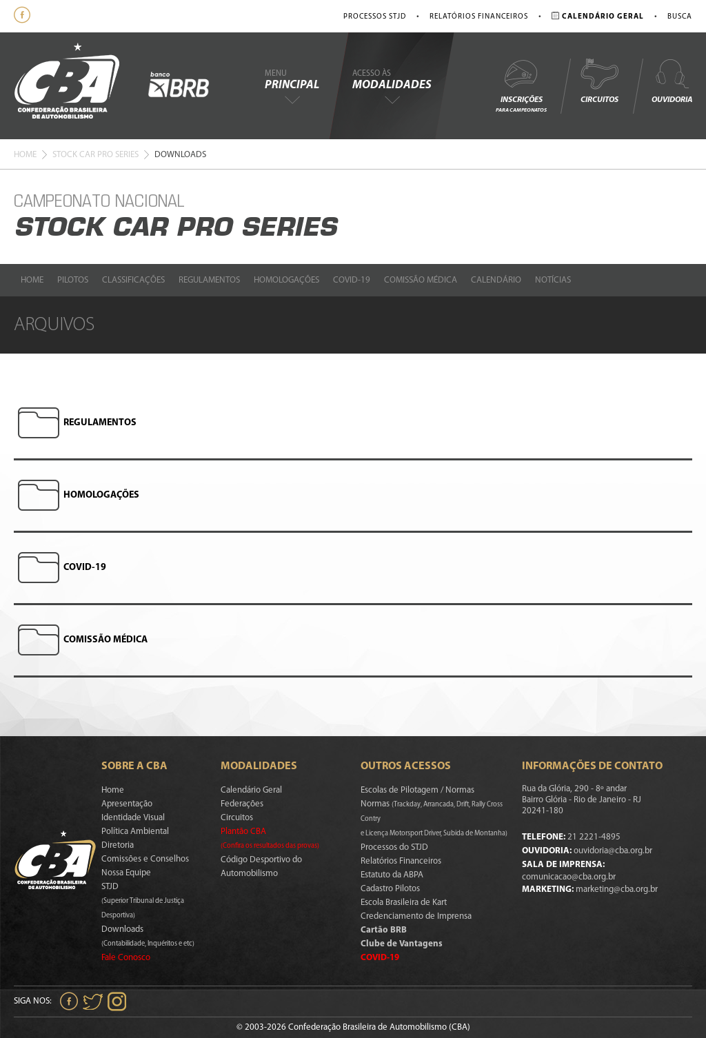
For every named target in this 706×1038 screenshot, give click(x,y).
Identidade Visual (133, 817)
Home (25, 154)
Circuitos (599, 80)
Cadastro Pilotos (390, 888)
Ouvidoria (672, 80)
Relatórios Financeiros (479, 17)
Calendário (496, 280)
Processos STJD (374, 17)
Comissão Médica (420, 280)
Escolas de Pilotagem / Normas (417, 790)
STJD (142, 900)
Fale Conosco (125, 957)
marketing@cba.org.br (617, 889)
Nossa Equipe (126, 872)
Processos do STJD (394, 847)
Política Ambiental (135, 831)
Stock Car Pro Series (95, 154)
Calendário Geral (251, 790)
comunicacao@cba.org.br (569, 877)
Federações (242, 804)
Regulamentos (209, 280)
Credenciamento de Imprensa (416, 916)
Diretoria (117, 845)
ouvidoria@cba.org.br (613, 850)
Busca (679, 17)
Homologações (286, 280)
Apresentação (126, 804)
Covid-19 (351, 280)
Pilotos (72, 280)
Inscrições (521, 85)
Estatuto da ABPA (392, 875)
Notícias (553, 280)
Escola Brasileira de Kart (404, 902)
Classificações (133, 280)
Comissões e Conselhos (145, 859)
